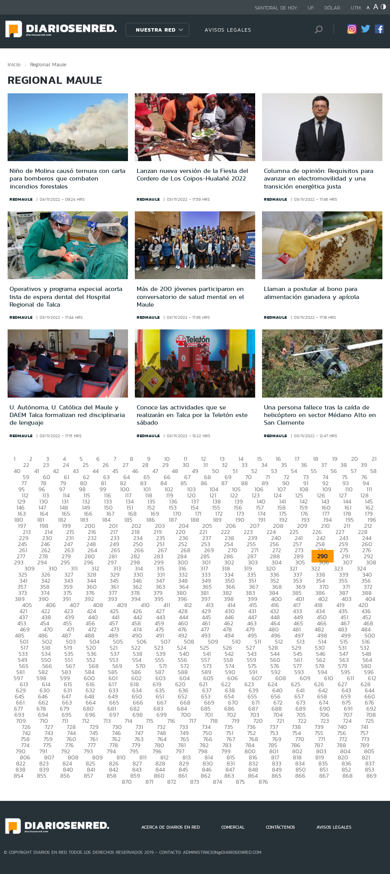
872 (171, 782)
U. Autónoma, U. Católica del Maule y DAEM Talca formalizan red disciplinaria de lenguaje (67, 415)
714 (128, 721)
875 (240, 782)
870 (127, 782)
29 (165, 465)
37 (324, 465)
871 (149, 782)
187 (173, 520)
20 (354, 459)
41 (36, 471)
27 (125, 465)
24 (66, 465)
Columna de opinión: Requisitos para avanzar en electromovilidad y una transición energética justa (318, 178)
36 (304, 465)
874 (217, 782)
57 (353, 471)
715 (149, 721)
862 (206, 776)
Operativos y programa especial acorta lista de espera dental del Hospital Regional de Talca (66, 296)
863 (229, 776)
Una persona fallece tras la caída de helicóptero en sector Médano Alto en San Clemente (320, 415)
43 (76, 471)
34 (264, 465)
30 (185, 465)
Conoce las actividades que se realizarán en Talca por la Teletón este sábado (192, 415)
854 (18, 776)
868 (347, 776)
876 (263, 782)
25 (86, 465)
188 (194, 520)
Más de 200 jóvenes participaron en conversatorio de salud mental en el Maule (190, 296)
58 (373, 471)
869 (371, 776)
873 (194, 782)
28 (145, 465)
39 (364, 465)
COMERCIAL (233, 827)
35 (284, 465)
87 (224, 483)
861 (182, 776)
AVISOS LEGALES (228, 30)
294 (42, 562)
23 (46, 465)
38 (343, 465)
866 (300, 776)
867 (324, 776)
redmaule (21, 199)
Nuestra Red (156, 30)
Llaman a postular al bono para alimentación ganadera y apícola (311, 292)
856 (65, 776)
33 (244, 465)
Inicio (14, 64)
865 (276, 776)
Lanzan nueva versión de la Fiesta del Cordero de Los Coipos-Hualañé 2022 (192, 174)
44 (96, 471)
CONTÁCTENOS (280, 827)
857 (88, 776)
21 (374, 459)
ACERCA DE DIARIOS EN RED (170, 827)
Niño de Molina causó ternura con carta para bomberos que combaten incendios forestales (67, 178)
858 (112, 776)
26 (105, 465)
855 (41, 776)
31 (205, 465)
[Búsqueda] (316, 29)
